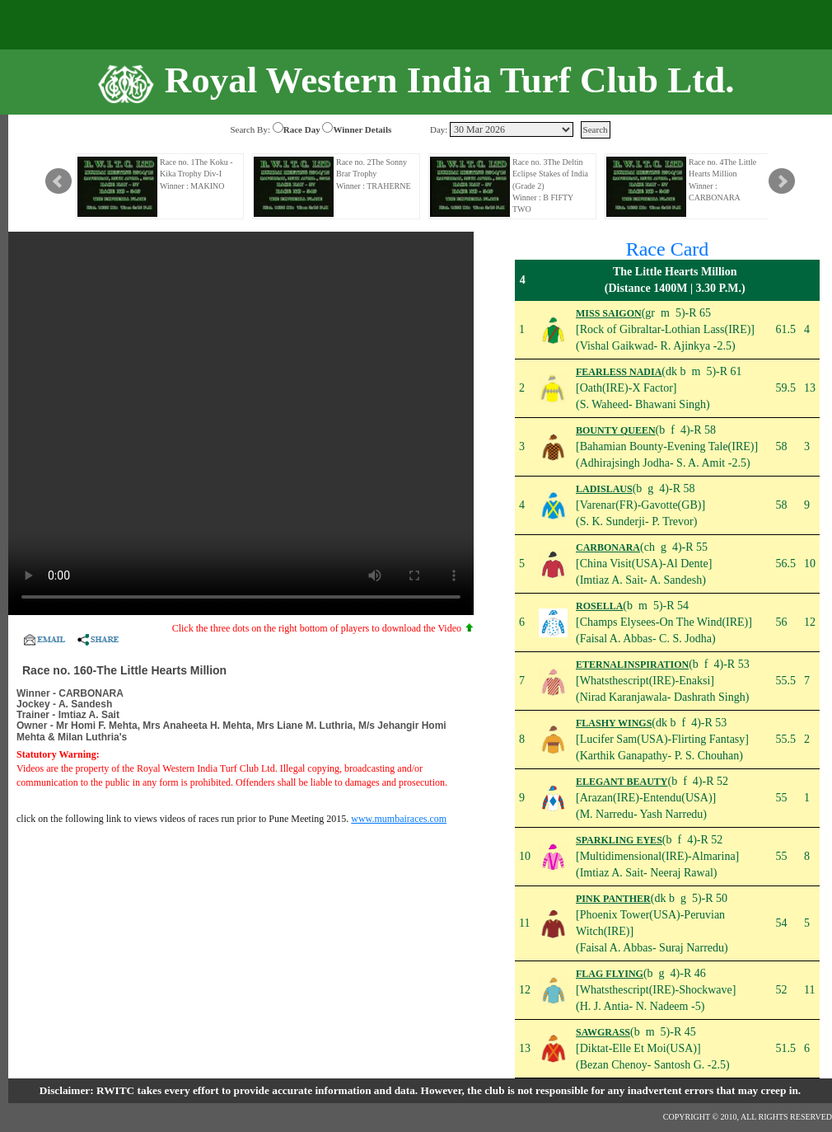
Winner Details (362, 129)
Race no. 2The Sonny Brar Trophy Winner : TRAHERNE (373, 173)
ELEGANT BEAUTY (621, 781)
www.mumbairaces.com (398, 818)
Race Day (301, 129)
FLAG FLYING (609, 973)
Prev (58, 181)
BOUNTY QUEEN (616, 430)
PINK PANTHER (613, 898)
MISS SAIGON (609, 313)
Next (782, 181)
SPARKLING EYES (619, 840)
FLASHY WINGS (614, 723)
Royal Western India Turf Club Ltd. (450, 80)
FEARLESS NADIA (618, 372)
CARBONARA (608, 547)
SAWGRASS (603, 1032)
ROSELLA (599, 606)
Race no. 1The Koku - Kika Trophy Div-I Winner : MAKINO (196, 173)
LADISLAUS (604, 489)
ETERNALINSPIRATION (632, 664)
